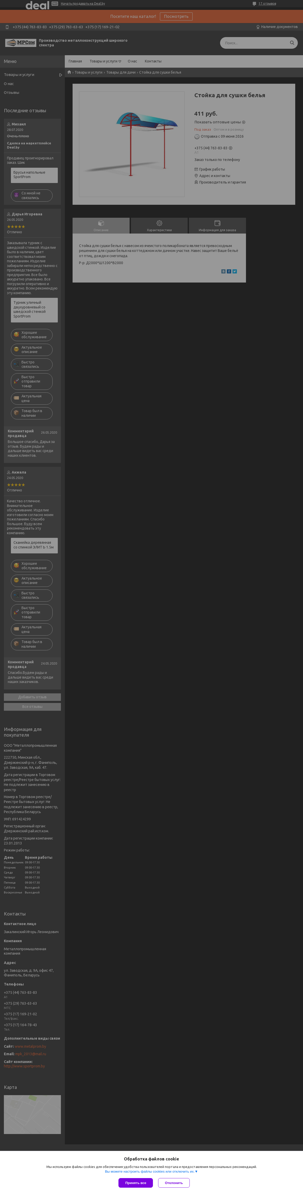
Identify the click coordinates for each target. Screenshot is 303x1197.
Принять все (135, 1183)
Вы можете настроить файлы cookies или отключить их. (150, 1171)
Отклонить (174, 1183)
